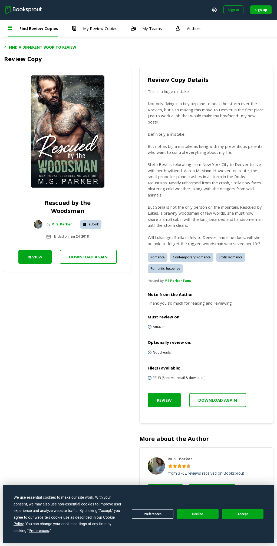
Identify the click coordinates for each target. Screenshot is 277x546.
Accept (243, 514)
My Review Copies (94, 28)
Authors (189, 28)
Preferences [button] (39, 530)
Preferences (152, 514)
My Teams (146, 28)
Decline (197, 514)
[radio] (170, 466)
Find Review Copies (33, 28)
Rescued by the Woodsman (68, 206)
